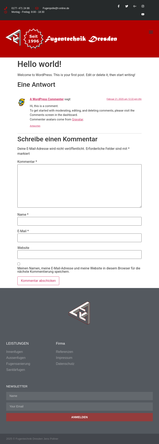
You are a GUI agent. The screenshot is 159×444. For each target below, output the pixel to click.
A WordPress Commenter (47, 99)
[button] (151, 32)
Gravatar (77, 119)
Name (23, 214)
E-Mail (23, 231)
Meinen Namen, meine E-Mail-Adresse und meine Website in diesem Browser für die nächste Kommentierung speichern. (78, 270)
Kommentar (27, 161)
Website (23, 248)
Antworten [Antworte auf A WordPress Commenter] (35, 126)
